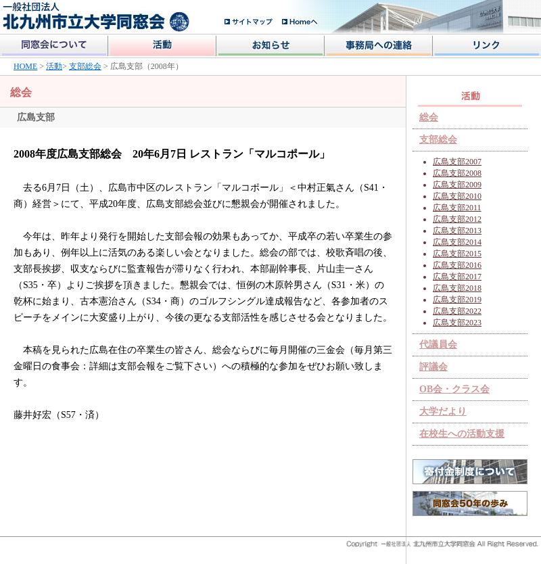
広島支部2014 (457, 242)
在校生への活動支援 (461, 434)
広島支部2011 (457, 207)
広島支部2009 (457, 184)
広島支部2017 (457, 276)
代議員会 (438, 344)
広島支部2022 (457, 311)
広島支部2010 (457, 196)
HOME (25, 66)
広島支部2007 (457, 161)
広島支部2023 (457, 322)
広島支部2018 (457, 288)
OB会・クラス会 (454, 389)
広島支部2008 (457, 173)
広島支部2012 (457, 219)
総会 (428, 117)
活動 (54, 66)
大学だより (443, 411)
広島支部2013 (457, 230)
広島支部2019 (457, 299)
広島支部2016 (457, 265)
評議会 (433, 367)
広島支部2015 (457, 253)
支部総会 (85, 66)
